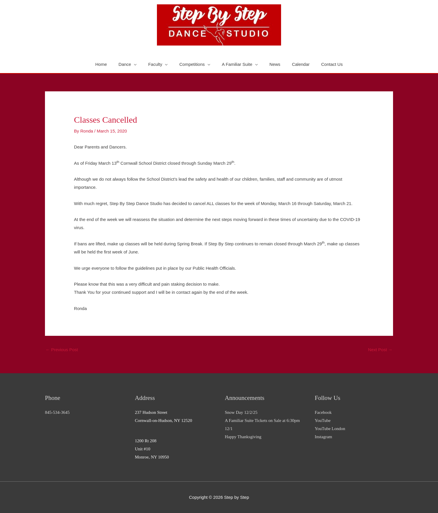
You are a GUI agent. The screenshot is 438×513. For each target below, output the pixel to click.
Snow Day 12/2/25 (241, 412)
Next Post (380, 349)
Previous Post (62, 349)
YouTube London (330, 428)
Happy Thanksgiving (243, 436)
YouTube (323, 420)
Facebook (323, 412)
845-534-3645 (57, 412)
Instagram (323, 436)
